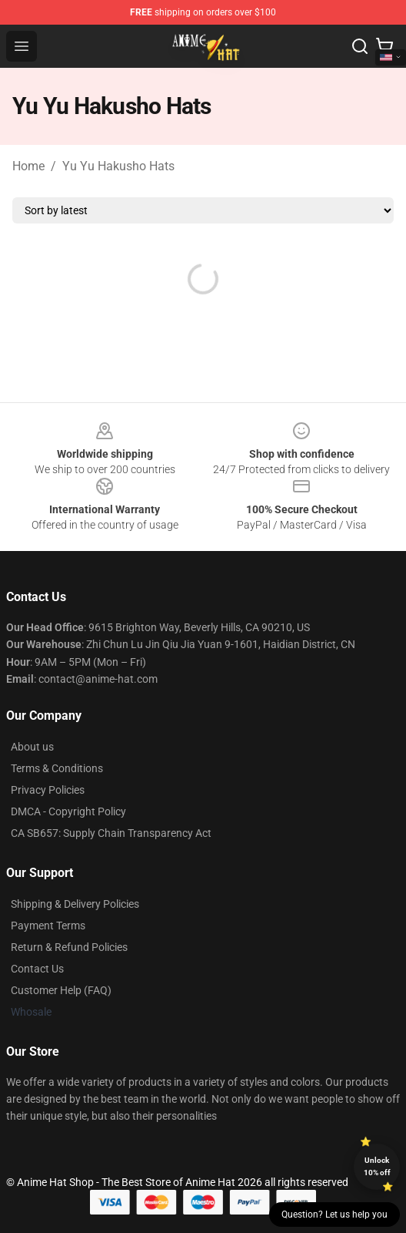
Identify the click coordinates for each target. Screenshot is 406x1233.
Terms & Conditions (57, 768)
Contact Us (37, 969)
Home (28, 166)
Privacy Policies (48, 790)
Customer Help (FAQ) (61, 990)
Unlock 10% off (377, 1166)
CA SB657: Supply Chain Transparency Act (111, 833)
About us (32, 747)
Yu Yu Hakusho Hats (118, 166)
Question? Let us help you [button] (334, 1214)
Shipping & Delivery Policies (75, 904)
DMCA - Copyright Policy (68, 811)
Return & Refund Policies (69, 947)
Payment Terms (48, 925)
